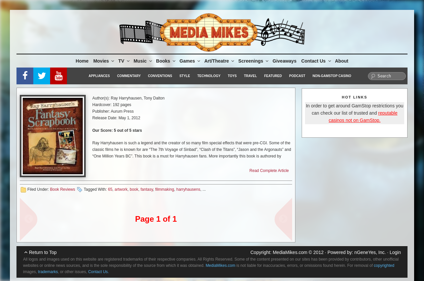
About (341, 61)
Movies (104, 61)
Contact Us (316, 61)
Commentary (129, 76)
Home (82, 61)
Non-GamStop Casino (332, 76)
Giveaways (284, 61)
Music (143, 61)
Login (395, 252)
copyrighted (384, 265)
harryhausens (188, 189)
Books (166, 61)
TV (124, 61)
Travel (250, 76)
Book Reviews (62, 189)
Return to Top (43, 252)
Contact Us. (98, 271)
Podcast (297, 76)
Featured (273, 76)
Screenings (253, 61)
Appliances (99, 76)
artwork (120, 189)
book (134, 189)
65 (110, 189)
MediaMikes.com (290, 252)
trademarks (48, 271)
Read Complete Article (269, 170)
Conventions (160, 76)
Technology (209, 76)
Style (184, 76)
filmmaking (164, 189)
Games (190, 61)
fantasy (146, 189)
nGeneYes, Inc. (370, 252)
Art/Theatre (219, 61)
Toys (232, 76)
